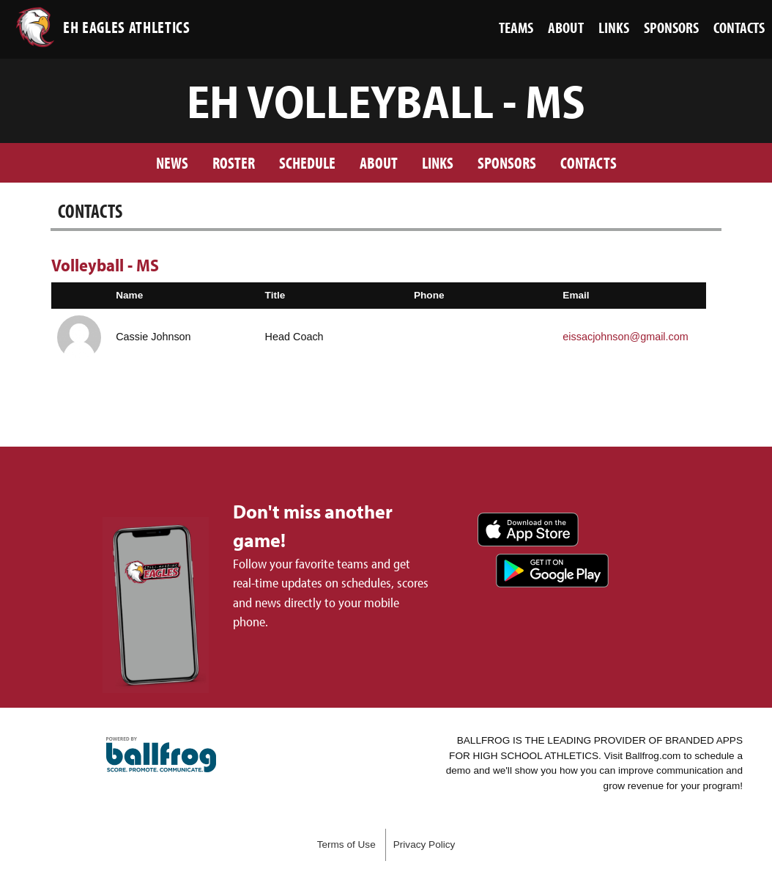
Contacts (588, 162)
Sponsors (507, 162)
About (379, 162)
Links (437, 162)
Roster (233, 162)
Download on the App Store (528, 529)
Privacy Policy (424, 844)
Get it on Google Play (552, 570)
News (172, 162)
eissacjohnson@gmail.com (625, 336)
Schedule (307, 162)
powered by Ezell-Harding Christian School (161, 754)
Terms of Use (346, 844)
